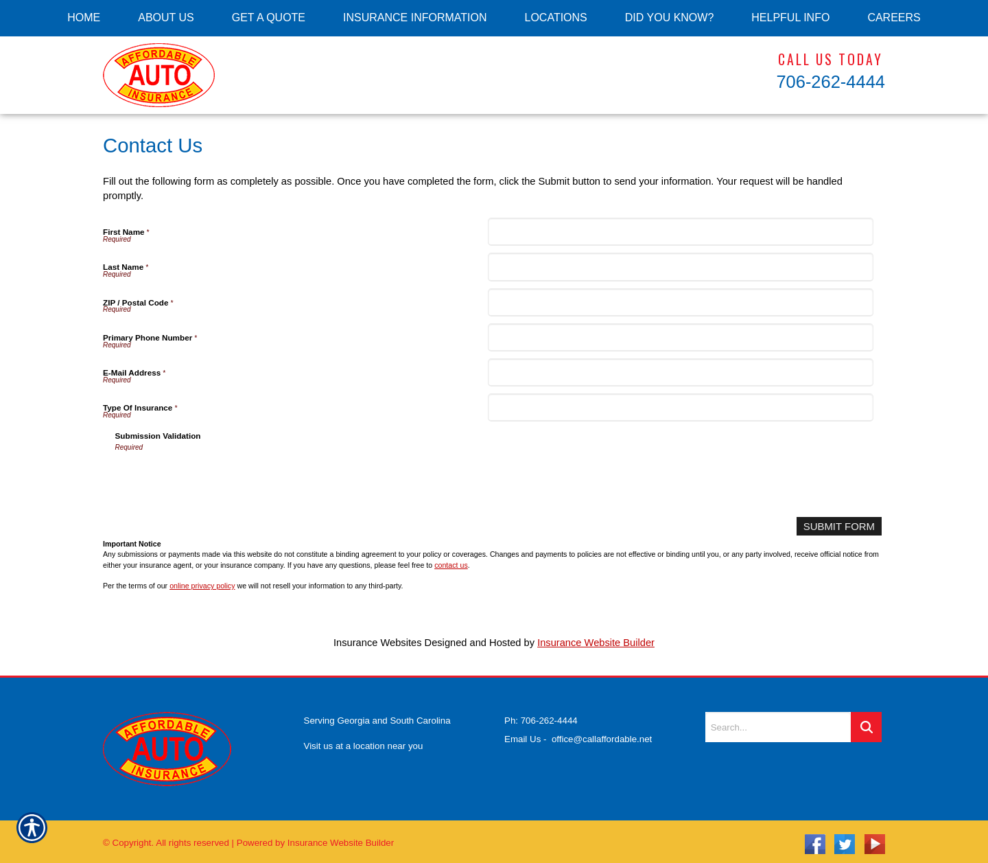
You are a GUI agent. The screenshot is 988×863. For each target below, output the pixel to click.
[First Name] (680, 232)
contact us (451, 564)
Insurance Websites (377, 642)
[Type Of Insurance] (680, 407)
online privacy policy (202, 586)
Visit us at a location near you (363, 740)
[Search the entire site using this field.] (778, 722)
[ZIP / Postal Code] (680, 302)
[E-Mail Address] (680, 372)
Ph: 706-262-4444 (541, 716)
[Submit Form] (840, 526)
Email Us (522, 733)
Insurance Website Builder (596, 642)
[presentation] (219, 480)
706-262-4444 (830, 81)
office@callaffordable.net (602, 733)
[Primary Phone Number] (680, 337)
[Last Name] (680, 267)
